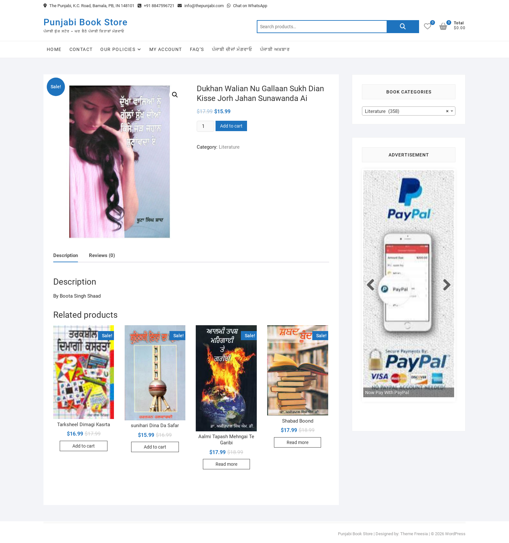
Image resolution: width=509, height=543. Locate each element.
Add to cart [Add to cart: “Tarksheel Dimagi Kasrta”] (83, 446)
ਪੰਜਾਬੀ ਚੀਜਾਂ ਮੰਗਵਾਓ (232, 49)
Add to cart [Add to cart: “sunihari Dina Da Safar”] (155, 447)
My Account (165, 49)
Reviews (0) (102, 255)
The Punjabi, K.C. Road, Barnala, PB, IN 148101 (88, 5)
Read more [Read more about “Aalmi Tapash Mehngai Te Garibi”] (226, 464)
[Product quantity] (205, 126)
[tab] (65, 255)
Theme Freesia (414, 533)
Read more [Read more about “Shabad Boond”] (297, 442)
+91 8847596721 (156, 5)
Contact (81, 49)
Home (54, 49)
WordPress (455, 533)
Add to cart (231, 126)
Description (65, 255)
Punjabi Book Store (85, 22)
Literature (229, 147)
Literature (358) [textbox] (407, 111)
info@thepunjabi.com (201, 5)
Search (403, 26)
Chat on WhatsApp (247, 5)
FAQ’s (197, 49)
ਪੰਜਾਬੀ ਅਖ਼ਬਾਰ (275, 49)
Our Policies (117, 49)
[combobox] (408, 111)
